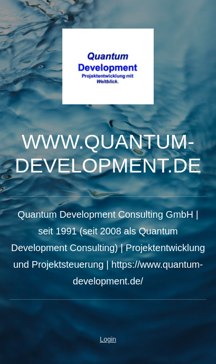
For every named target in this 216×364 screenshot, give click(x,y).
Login (108, 339)
